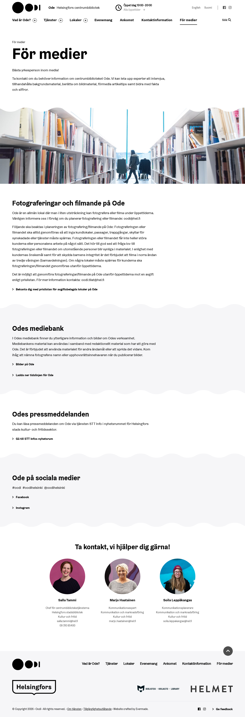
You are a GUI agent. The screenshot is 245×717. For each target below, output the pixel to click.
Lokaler (76, 20)
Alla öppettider (134, 9)
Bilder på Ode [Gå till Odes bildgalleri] (25, 364)
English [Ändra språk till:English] (196, 7)
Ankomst (127, 20)
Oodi (26, 7)
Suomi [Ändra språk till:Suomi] (208, 7)
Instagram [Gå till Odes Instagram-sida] (23, 508)
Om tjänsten (74, 709)
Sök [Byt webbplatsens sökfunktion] (226, 20)
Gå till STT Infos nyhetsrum (34, 439)
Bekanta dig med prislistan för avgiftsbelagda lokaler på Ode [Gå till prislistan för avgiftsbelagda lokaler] (56, 289)
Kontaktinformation (157, 20)
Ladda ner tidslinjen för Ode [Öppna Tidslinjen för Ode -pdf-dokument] (34, 375)
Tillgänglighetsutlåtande (97, 709)
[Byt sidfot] (34, 20)
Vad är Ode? (21, 20)
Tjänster (50, 20)
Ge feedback (224, 709)
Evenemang (103, 20)
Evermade (142, 709)
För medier (188, 20)
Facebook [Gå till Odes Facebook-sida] (22, 497)
